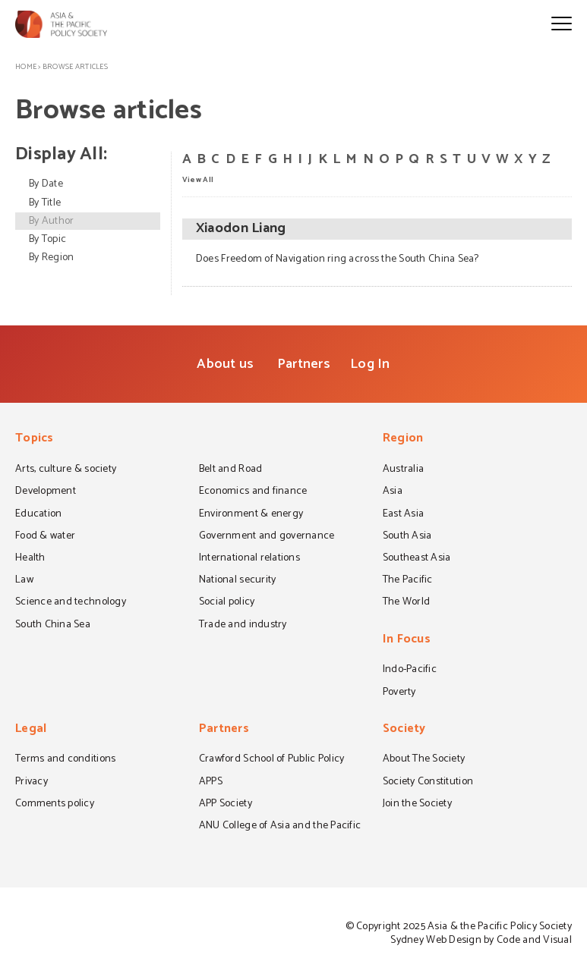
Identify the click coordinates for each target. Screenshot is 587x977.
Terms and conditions (65, 760)
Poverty (399, 693)
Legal (30, 730)
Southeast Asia (417, 559)
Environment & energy (251, 515)
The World (406, 603)
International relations (249, 559)
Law (24, 581)
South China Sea (52, 625)
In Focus (407, 640)
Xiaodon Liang (241, 229)
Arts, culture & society (65, 470)
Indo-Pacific (410, 670)
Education (38, 515)
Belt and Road (230, 470)
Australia (403, 470)
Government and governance (267, 537)
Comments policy (54, 804)
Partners (303, 364)
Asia (392, 492)
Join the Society (417, 804)
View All (197, 179)
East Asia (403, 515)
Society (404, 730)
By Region (51, 257)
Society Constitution (428, 782)
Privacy (31, 782)
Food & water (45, 537)
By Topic (47, 239)
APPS (210, 782)
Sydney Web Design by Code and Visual (481, 940)
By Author (51, 221)
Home (25, 67)
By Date (46, 184)
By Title (45, 203)
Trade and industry (243, 625)
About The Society (424, 760)
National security (237, 581)
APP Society (225, 804)
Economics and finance (253, 492)
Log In (370, 364)
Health (30, 559)
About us (225, 364)
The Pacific (408, 581)
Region (403, 439)
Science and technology (70, 603)
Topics (34, 439)
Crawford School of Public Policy (272, 760)
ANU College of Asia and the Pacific (280, 826)
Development (45, 492)
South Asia (407, 537)
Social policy (226, 603)
